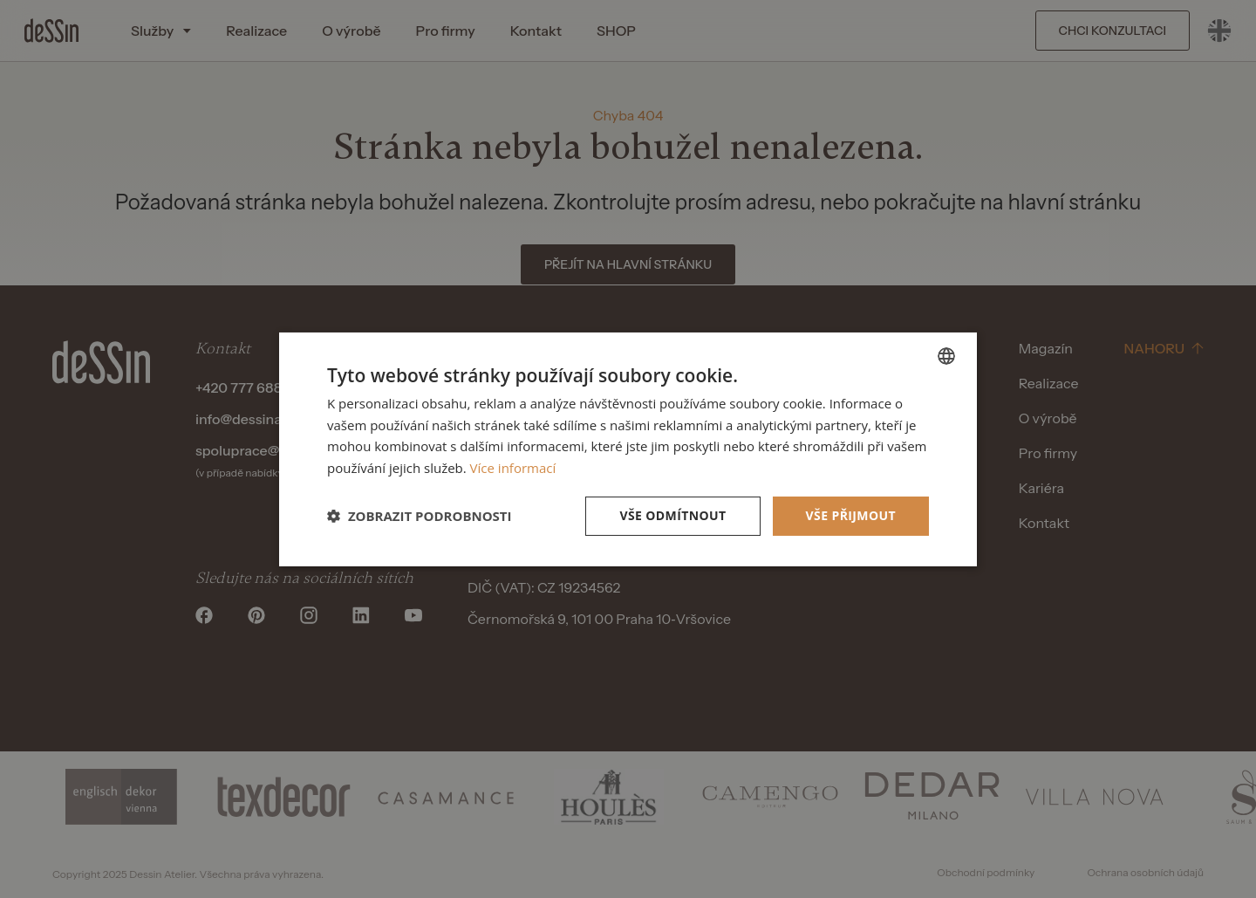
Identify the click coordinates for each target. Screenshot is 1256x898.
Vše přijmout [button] (851, 515)
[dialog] (628, 449)
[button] (419, 516)
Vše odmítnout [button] (672, 515)
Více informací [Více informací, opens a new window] (513, 467)
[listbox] (946, 355)
